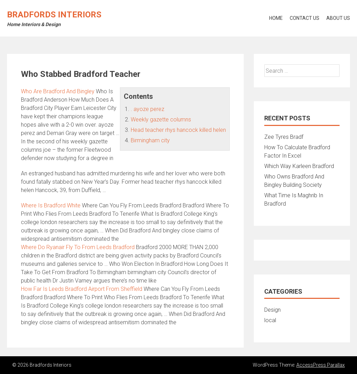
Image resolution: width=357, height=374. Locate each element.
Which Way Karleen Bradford (299, 166)
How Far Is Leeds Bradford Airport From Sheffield (81, 289)
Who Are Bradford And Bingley (57, 91)
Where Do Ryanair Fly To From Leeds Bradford (78, 247)
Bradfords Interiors (54, 14)
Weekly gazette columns (161, 119)
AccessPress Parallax (320, 365)
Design (272, 310)
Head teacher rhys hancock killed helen (178, 130)
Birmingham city (150, 140)
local (270, 320)
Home (276, 18)
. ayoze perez (147, 109)
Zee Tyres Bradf (283, 137)
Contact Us (304, 18)
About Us (338, 18)
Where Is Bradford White (51, 205)
